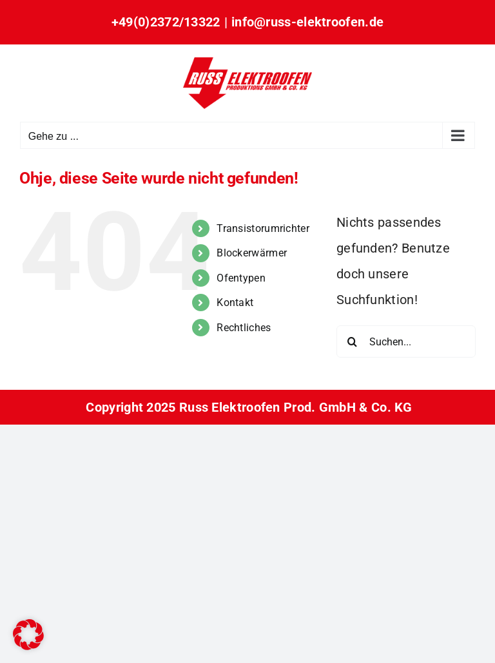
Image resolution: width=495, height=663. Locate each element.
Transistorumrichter (263, 228)
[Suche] (352, 341)
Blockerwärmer (252, 253)
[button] (28, 634)
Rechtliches (244, 328)
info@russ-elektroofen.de (307, 22)
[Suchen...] (406, 341)
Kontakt (235, 302)
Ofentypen (241, 278)
